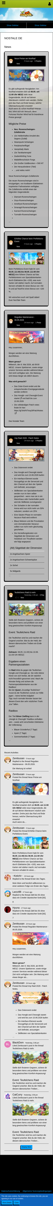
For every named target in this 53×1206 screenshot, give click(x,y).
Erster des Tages (38, 879)
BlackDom (18, 1042)
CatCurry (17, 1094)
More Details (7, 1202)
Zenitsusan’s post (25, 1045)
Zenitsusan (18, 61)
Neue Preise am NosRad (24, 58)
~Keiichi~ (18, 876)
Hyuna (16, 907)
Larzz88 (17, 892)
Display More (26, 1147)
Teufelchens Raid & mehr (25, 592)
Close (16, 1202)
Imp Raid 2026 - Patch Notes (26, 438)
